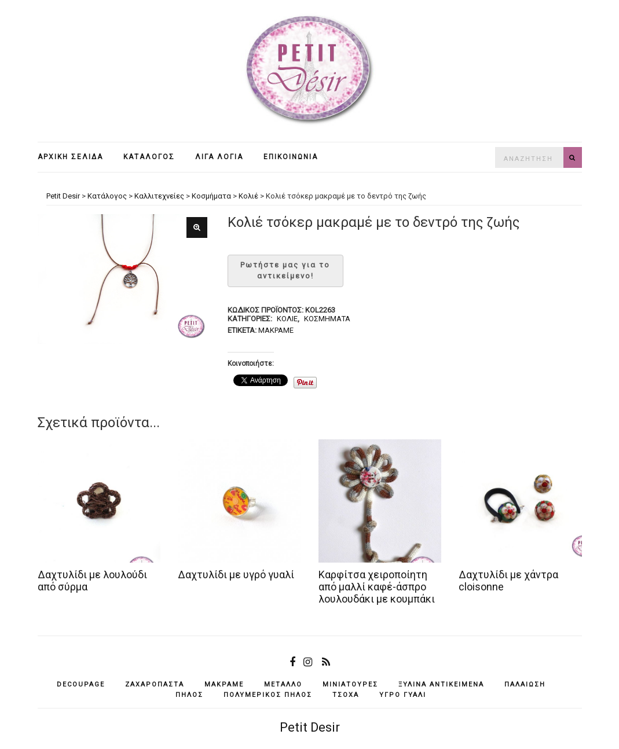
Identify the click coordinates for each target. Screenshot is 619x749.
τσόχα (345, 695)
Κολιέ (287, 318)
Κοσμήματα (327, 318)
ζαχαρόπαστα (154, 684)
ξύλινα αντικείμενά (441, 684)
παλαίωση (524, 684)
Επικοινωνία (290, 157)
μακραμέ (276, 330)
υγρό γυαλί (402, 695)
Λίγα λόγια (219, 157)
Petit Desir (310, 727)
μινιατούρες (350, 684)
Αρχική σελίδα (70, 157)
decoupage (81, 684)
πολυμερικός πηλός (268, 695)
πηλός (189, 695)
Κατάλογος (149, 157)
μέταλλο (283, 684)
